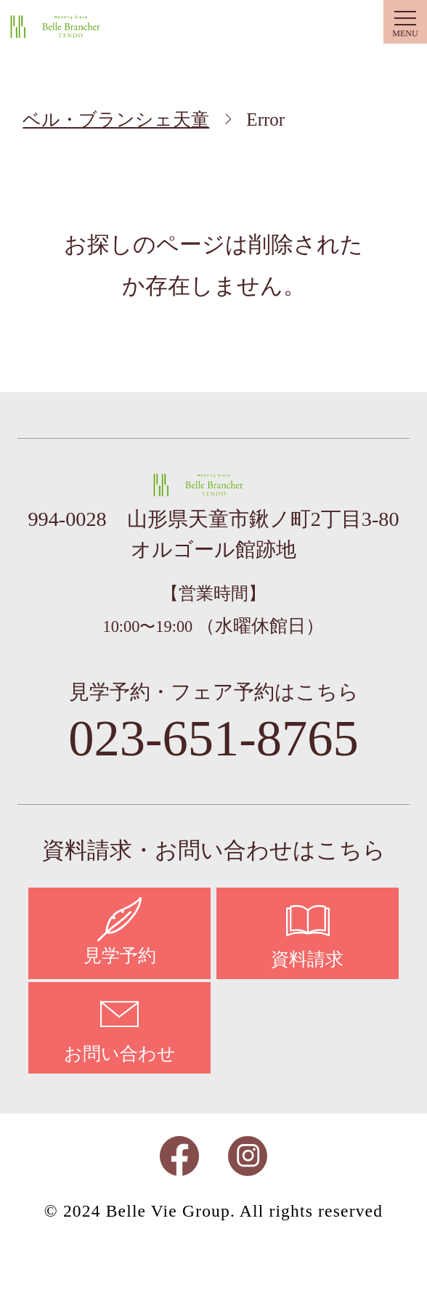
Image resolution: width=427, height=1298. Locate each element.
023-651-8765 (213, 738)
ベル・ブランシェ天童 (70, 26)
